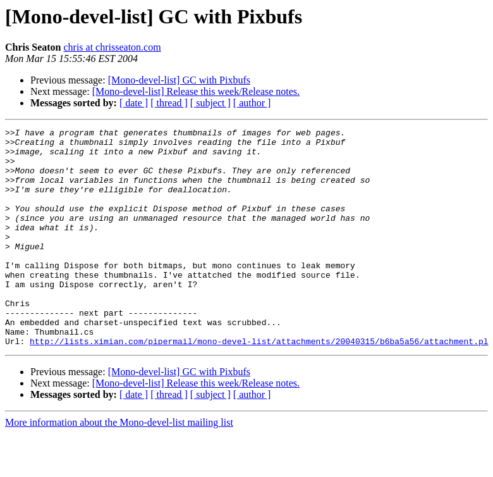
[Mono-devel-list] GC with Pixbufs (179, 80)
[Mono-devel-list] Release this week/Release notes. (196, 91)
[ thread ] (169, 102)
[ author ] (252, 102)
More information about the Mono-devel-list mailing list (119, 466)
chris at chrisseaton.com (112, 47)
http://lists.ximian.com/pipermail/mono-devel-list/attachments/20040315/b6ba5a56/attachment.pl (259, 384)
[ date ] (133, 102)
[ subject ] (210, 102)
